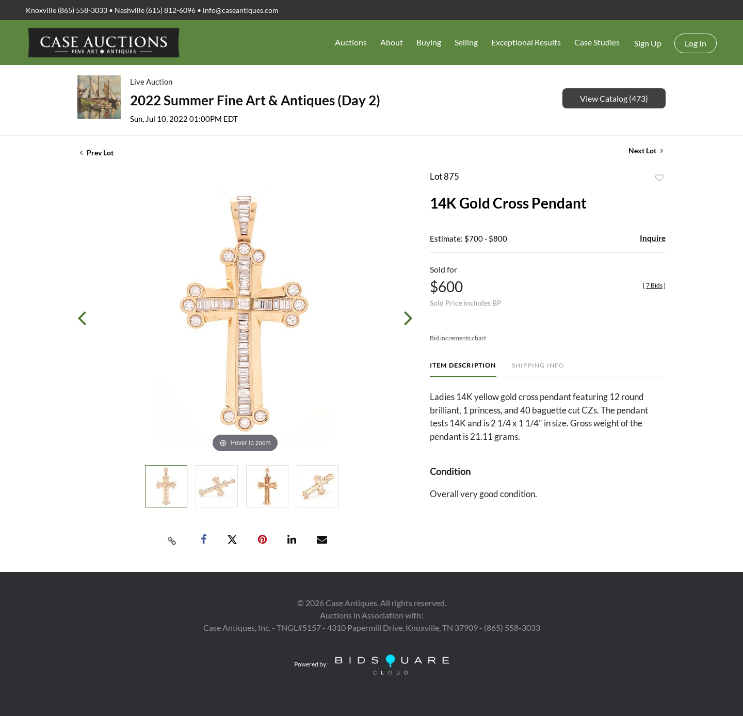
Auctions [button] (351, 42)
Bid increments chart (458, 338)
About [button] (391, 42)
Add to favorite (659, 178)
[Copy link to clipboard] (172, 540)
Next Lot (645, 150)
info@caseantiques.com (241, 10)
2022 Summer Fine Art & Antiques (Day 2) (255, 100)
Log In (695, 43)
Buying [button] (428, 42)
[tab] (463, 369)
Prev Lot (97, 152)
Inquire (653, 238)
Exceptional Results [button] (526, 42)
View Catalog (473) (614, 98)
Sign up (647, 43)
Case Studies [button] (597, 42)
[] (654, 285)
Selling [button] (466, 42)
